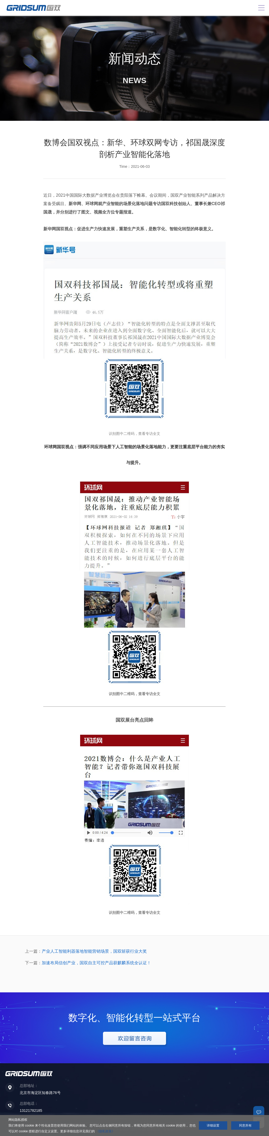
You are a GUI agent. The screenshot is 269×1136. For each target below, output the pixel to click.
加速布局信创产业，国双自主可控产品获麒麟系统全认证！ (96, 963)
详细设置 (213, 1125)
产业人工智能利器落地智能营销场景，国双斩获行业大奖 (94, 951)
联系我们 (258, 1111)
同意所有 (245, 1125)
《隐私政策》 (105, 1131)
